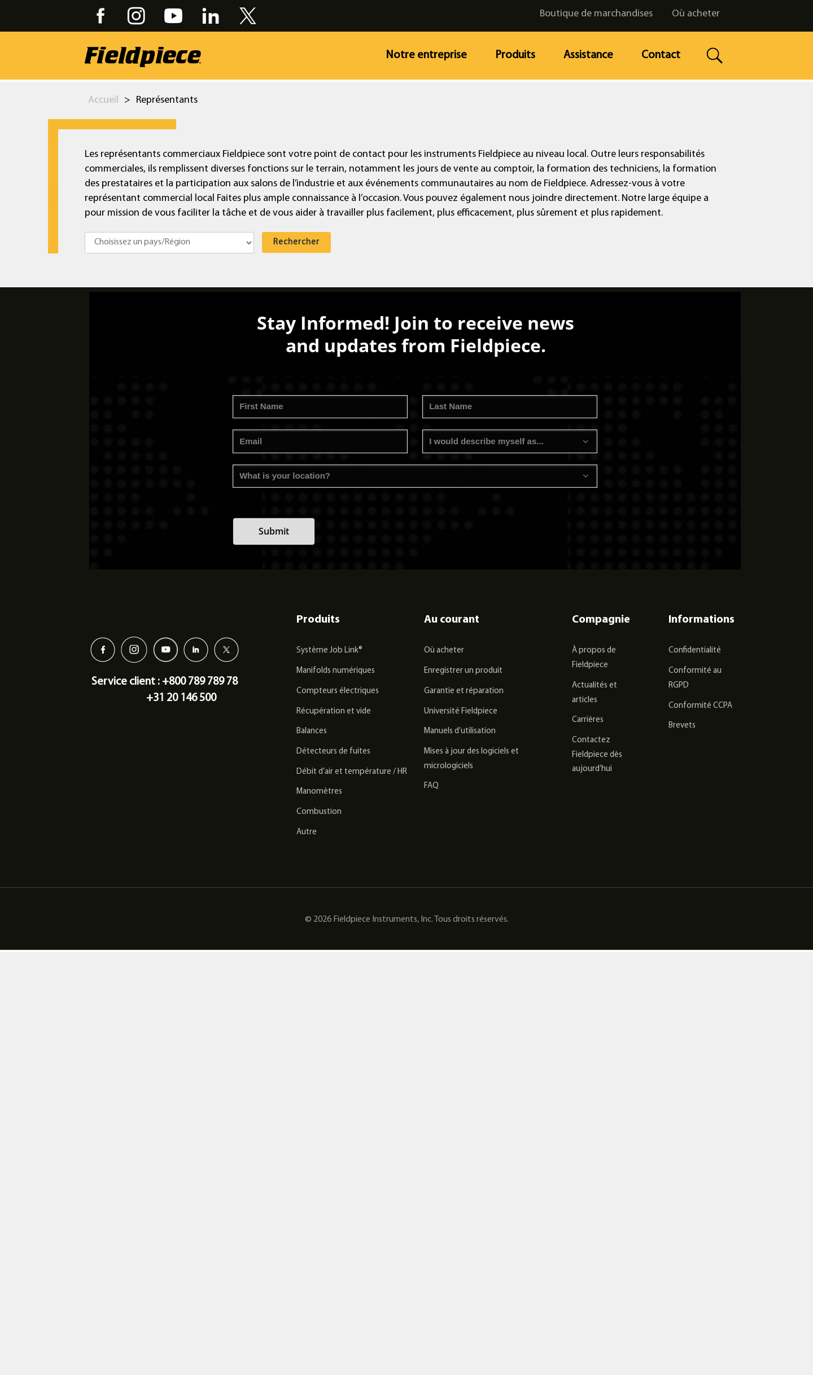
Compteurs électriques (337, 691)
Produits (515, 55)
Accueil (103, 100)
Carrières (588, 720)
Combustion (319, 812)
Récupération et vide (333, 711)
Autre (306, 832)
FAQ (431, 786)
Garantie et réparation (464, 691)
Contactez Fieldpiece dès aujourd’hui (597, 754)
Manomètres (319, 791)
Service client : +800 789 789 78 (164, 682)
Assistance (588, 55)
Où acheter (696, 13)
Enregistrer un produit (463, 671)
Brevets (682, 725)
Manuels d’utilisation (460, 731)
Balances (311, 731)
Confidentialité (694, 650)
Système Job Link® (329, 650)
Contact (660, 55)
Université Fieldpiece (460, 711)
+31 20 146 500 (181, 698)
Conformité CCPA (700, 706)
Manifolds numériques (335, 671)
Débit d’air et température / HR (351, 772)
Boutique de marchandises (596, 13)
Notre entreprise (426, 55)
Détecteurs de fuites (333, 751)
